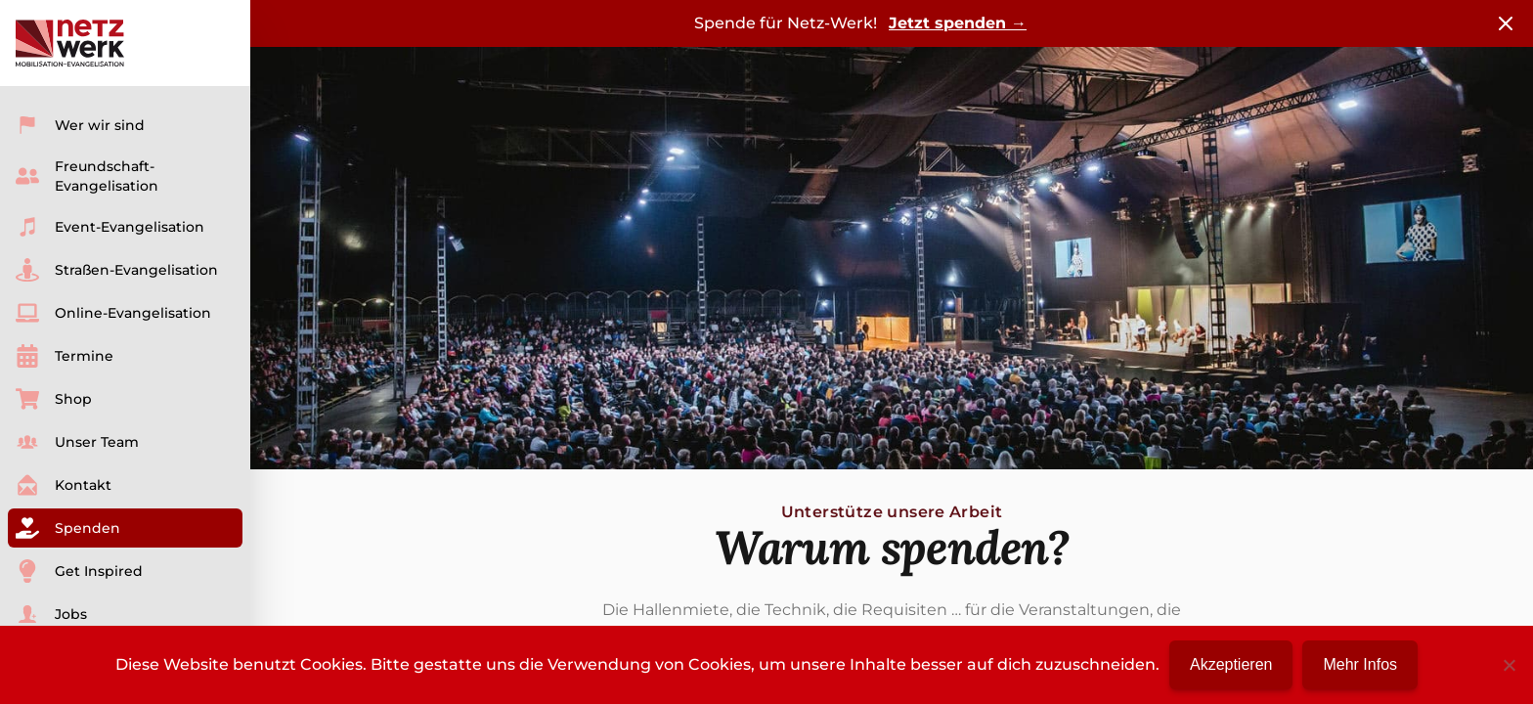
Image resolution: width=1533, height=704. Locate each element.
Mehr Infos (1360, 664)
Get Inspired (79, 571)
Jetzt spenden (958, 23)
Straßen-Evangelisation (117, 270)
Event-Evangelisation (110, 227)
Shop (54, 399)
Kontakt (63, 485)
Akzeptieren (1231, 664)
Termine (64, 356)
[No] (1508, 665)
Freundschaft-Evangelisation (87, 176)
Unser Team (77, 442)
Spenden (68, 528)
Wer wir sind (80, 125)
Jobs (51, 614)
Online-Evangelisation (113, 313)
